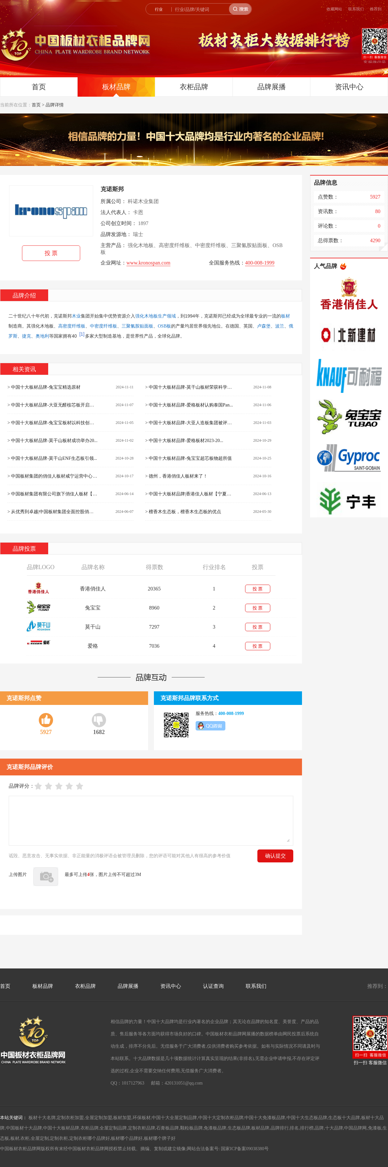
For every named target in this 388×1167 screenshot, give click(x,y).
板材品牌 (116, 87)
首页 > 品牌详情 (48, 105)
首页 (39, 87)
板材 (285, 316)
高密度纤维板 (71, 326)
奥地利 (42, 336)
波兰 (279, 326)
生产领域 (167, 316)
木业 (76, 316)
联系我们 (356, 9)
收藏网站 (334, 9)
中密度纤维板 (103, 326)
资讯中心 (349, 87)
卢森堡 (264, 326)
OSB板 (164, 326)
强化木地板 (146, 316)
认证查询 (213, 986)
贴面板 (146, 326)
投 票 (51, 253)
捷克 (26, 336)
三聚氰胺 (131, 326)
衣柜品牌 (194, 87)
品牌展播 (271, 87)
